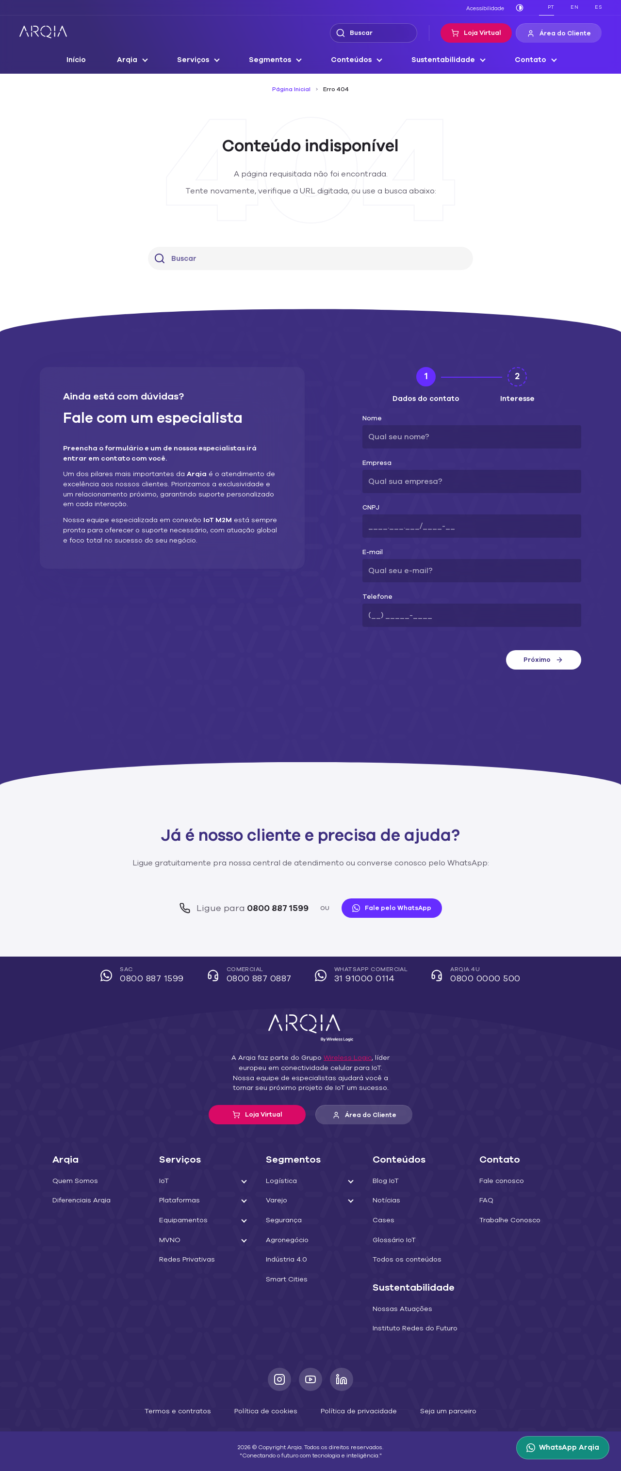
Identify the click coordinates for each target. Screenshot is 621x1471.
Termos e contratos (187, 1410)
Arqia (135, 60)
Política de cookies (268, 1410)
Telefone (374, 597)
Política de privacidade (354, 1410)
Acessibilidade (487, 8)
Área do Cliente (561, 33)
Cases (382, 1220)
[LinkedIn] (341, 1379)
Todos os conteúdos (403, 1259)
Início (85, 60)
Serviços (199, 60)
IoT (164, 1181)
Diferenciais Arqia (78, 1200)
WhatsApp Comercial (362, 975)
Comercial (252, 975)
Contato (523, 60)
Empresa (375, 463)
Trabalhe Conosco (507, 1220)
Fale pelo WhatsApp (386, 908)
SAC (149, 975)
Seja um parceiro (436, 1410)
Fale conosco (499, 1181)
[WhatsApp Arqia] (564, 1447)
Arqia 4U (472, 975)
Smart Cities (284, 1279)
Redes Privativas (184, 1259)
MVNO (169, 1240)
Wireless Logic (343, 1058)
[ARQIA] (43, 32)
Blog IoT (385, 1181)
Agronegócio (285, 1240)
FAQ (486, 1200)
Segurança (282, 1220)
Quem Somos (73, 1181)
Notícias (385, 1200)
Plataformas (177, 1200)
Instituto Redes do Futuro (411, 1328)
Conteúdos (352, 60)
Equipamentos (181, 1220)
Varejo (275, 1200)
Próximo (543, 660)
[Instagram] (279, 1379)
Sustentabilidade (440, 60)
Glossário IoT (393, 1240)
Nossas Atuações (399, 1309)
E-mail (371, 552)
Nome (370, 419)
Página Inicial (293, 89)
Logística (279, 1181)
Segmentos (274, 60)
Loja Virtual (483, 33)
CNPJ (370, 508)
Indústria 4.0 (284, 1259)
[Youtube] (310, 1379)
